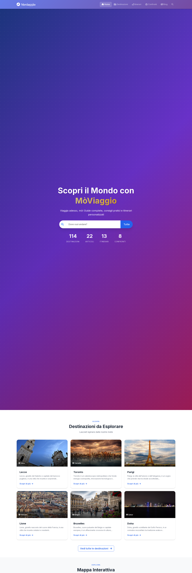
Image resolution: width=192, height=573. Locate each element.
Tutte (127, 224)
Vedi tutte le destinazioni (96, 548)
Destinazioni (121, 4)
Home (106, 4)
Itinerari (136, 4)
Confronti (151, 4)
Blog (164, 4)
